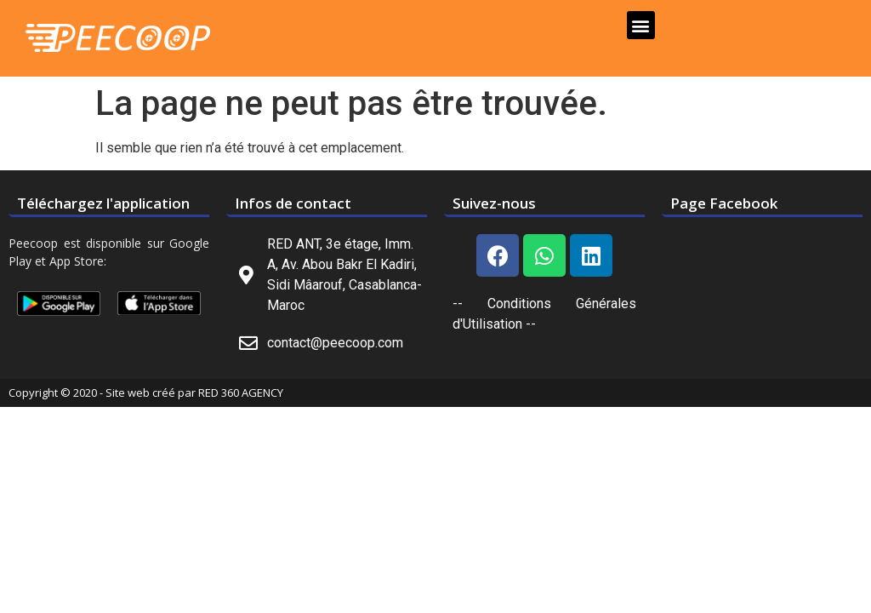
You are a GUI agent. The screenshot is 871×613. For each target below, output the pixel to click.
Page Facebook (723, 203)
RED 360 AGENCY (240, 392)
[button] (641, 25)
